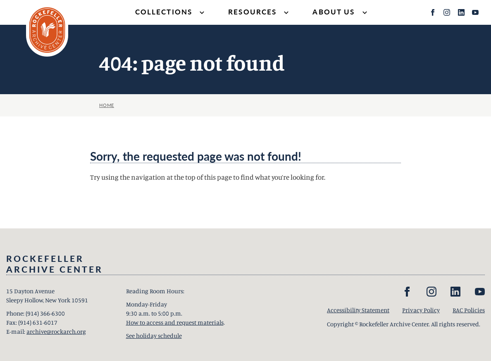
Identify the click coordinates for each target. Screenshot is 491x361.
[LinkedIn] (461, 12)
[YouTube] (475, 12)
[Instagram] (446, 12)
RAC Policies (469, 310)
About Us (340, 12)
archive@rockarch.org (56, 331)
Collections (171, 12)
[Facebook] (432, 12)
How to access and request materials (175, 322)
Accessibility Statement (358, 310)
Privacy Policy (421, 310)
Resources (259, 12)
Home (106, 105)
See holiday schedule (154, 336)
